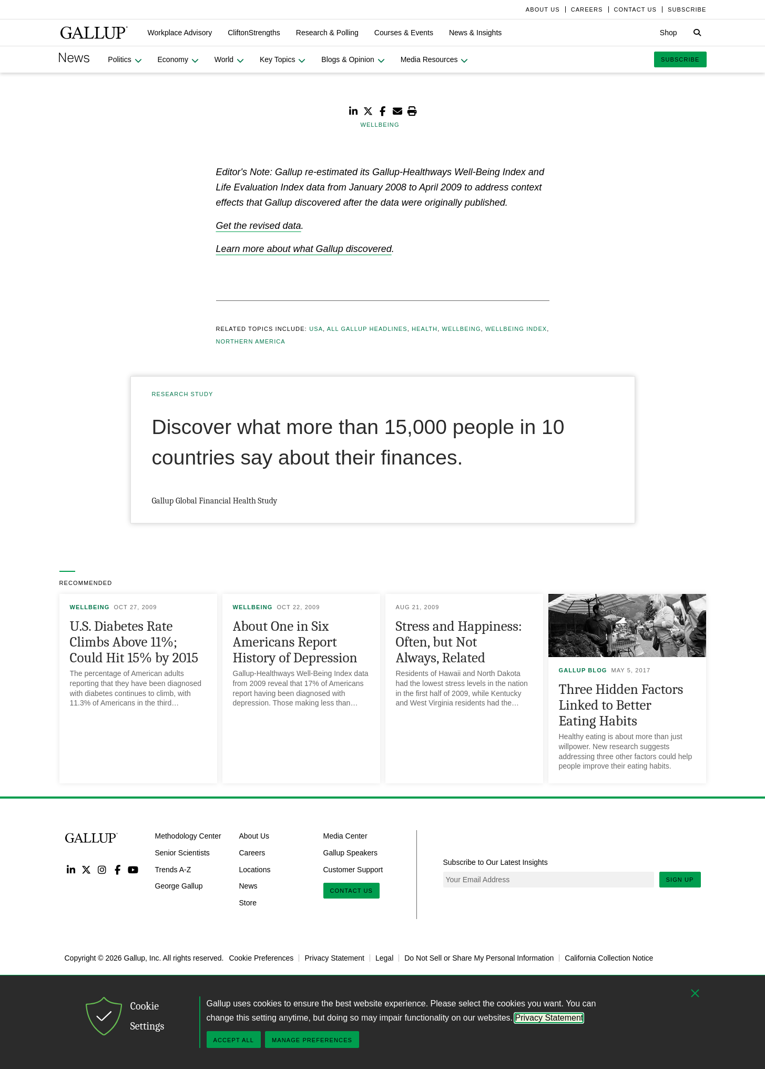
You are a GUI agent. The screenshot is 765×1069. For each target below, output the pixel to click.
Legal (384, 958)
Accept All (233, 1040)
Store (248, 903)
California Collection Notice (609, 958)
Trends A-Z (173, 869)
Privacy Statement (334, 958)
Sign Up (680, 879)
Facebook (117, 869)
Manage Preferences (312, 1040)
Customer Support (353, 869)
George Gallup (179, 886)
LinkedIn (71, 869)
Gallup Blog (583, 670)
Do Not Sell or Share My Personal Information (479, 958)
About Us (254, 836)
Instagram (101, 869)
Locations (255, 869)
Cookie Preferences (261, 958)
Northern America (250, 341)
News (248, 886)
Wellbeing (461, 329)
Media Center (345, 836)
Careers (252, 853)
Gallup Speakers (350, 853)
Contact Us (351, 891)
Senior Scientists (182, 853)
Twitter (86, 869)
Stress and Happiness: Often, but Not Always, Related (459, 642)
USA (316, 329)
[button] (180, 32)
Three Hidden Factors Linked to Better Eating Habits (621, 705)
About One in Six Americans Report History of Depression (295, 642)
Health (424, 329)
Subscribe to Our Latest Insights (495, 862)
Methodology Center (188, 836)
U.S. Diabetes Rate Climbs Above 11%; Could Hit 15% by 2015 (134, 642)
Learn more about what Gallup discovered (304, 249)
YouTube (132, 869)
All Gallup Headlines (367, 329)
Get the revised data (258, 225)
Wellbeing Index (516, 329)
